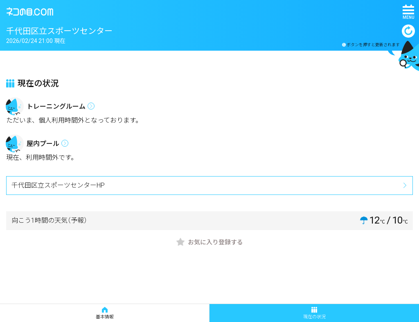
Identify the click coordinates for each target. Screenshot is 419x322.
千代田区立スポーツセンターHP (58, 185)
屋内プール (43, 144)
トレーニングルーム (56, 106)
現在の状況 (314, 313)
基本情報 (105, 313)
